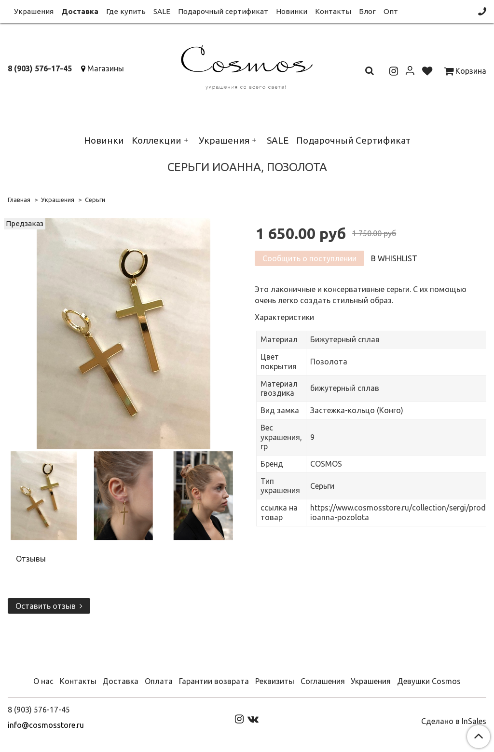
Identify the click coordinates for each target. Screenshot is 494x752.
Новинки (291, 11)
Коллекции (156, 140)
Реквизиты (274, 681)
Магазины (105, 68)
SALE (161, 11)
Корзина (465, 71)
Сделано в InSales (453, 721)
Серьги (95, 199)
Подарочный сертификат (223, 11)
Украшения (34, 11)
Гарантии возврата (214, 681)
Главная (19, 199)
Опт (391, 11)
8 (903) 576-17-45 (40, 68)
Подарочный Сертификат (353, 140)
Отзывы (31, 558)
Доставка (79, 11)
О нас (43, 681)
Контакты (333, 11)
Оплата (159, 681)
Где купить (126, 11)
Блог (367, 11)
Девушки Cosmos (429, 681)
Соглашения (323, 681)
